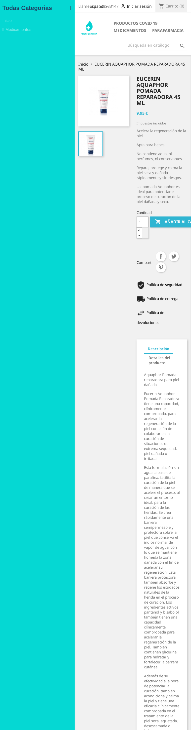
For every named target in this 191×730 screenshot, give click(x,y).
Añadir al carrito (154, 179)
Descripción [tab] (126, 273)
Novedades (24, 665)
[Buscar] (155, 45)
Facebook (20, 721)
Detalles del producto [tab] (136, 282)
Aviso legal (68, 664)
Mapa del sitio (71, 701)
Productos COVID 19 (87, 23)
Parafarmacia (81, 30)
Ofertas (21, 659)
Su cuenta (115, 651)
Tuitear (141, 202)
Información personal (122, 658)
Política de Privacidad (77, 682)
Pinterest (154, 202)
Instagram (31, 721)
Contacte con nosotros (77, 695)
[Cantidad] (110, 178)
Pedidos (110, 676)
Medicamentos (131, 23)
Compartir (129, 202)
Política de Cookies (74, 688)
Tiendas (66, 708)
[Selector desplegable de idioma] (99, 7)
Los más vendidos (29, 672)
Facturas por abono (120, 683)
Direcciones (114, 689)
